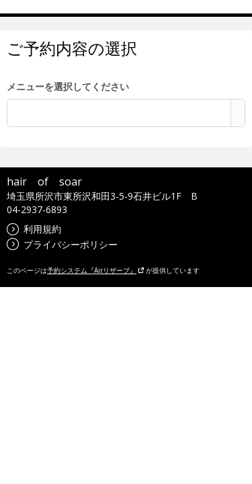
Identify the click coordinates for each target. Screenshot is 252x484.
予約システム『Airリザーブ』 (95, 270)
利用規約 (34, 229)
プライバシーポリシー (62, 244)
